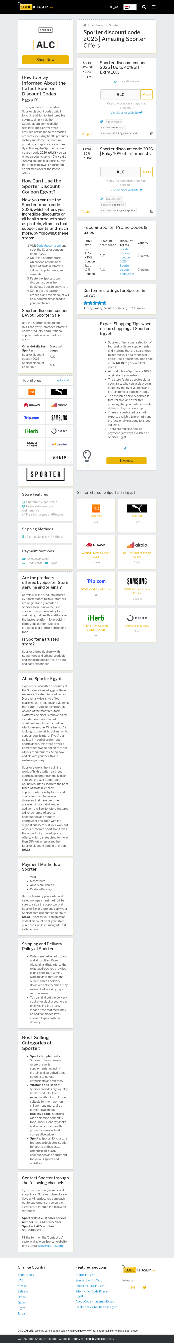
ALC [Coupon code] (120, 94)
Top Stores (31, 380)
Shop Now (45, 59)
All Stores (97, 25)
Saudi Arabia (26, 1274)
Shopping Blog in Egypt (90, 1285)
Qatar (21, 1302)
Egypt (21, 1308)
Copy (147, 94)
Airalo (137, 562)
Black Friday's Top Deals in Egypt (96, 1307)
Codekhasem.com (48, 245)
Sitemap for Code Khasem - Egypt (94, 1294)
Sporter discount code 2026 (127, 269)
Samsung (137, 599)
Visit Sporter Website (126, 112)
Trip (96, 595)
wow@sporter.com (50, 1245)
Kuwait (22, 1285)
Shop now (126, 460)
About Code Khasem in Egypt (95, 1301)
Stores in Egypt (85, 1274)
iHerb (96, 635)
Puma (137, 522)
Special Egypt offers (89, 1280)
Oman (22, 1297)
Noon (137, 631)
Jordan (22, 1313)
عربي (114, 6)
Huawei (96, 562)
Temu (96, 522)
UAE (20, 1280)
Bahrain (23, 1291)
